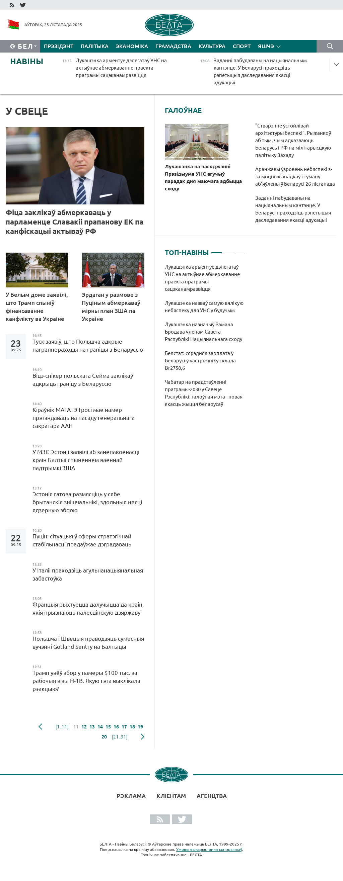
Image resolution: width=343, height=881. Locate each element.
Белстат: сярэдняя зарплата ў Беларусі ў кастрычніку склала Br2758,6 (200, 360)
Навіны (26, 61)
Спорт (242, 46)
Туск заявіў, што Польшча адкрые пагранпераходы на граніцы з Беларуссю (87, 345)
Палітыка (95, 46)
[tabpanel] (205, 339)
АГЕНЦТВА (212, 796)
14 (100, 726)
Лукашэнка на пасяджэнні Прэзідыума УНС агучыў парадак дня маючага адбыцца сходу (203, 177)
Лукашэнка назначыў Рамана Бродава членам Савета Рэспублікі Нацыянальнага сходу (203, 332)
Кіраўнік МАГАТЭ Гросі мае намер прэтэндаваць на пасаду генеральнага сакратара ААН (83, 418)
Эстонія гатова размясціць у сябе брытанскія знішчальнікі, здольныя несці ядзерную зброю (87, 502)
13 (92, 726)
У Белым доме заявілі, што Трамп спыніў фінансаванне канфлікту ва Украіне (37, 306)
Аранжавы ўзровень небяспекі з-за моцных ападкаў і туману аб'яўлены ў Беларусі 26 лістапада (295, 176)
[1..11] (62, 726)
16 (116, 726)
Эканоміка (132, 46)
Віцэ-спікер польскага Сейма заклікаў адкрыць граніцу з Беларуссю (82, 379)
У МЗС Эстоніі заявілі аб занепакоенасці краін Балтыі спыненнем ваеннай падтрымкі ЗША (85, 460)
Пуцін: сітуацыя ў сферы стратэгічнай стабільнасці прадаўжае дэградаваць (81, 540)
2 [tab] (228, 250)
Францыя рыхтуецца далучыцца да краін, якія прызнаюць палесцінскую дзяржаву (88, 608)
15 (108, 726)
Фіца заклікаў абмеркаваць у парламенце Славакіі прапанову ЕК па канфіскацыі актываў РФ (74, 221)
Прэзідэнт (58, 46)
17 (124, 726)
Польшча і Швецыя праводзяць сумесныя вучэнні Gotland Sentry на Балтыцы (88, 642)
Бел (25, 46)
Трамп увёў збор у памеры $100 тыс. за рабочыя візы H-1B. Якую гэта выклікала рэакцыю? (86, 681)
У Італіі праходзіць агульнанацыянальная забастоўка (87, 574)
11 (76, 726)
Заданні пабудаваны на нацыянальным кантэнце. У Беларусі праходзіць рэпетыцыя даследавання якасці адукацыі (293, 209)
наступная (142, 737)
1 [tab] (216, 250)
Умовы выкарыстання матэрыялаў (209, 849)
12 (84, 726)
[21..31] (119, 736)
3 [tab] (239, 250)
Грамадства (173, 46)
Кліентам (171, 796)
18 (132, 726)
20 (104, 736)
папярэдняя (40, 727)
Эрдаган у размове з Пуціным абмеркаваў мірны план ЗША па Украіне (111, 306)
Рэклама (131, 796)
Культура (212, 46)
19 (140, 726)
